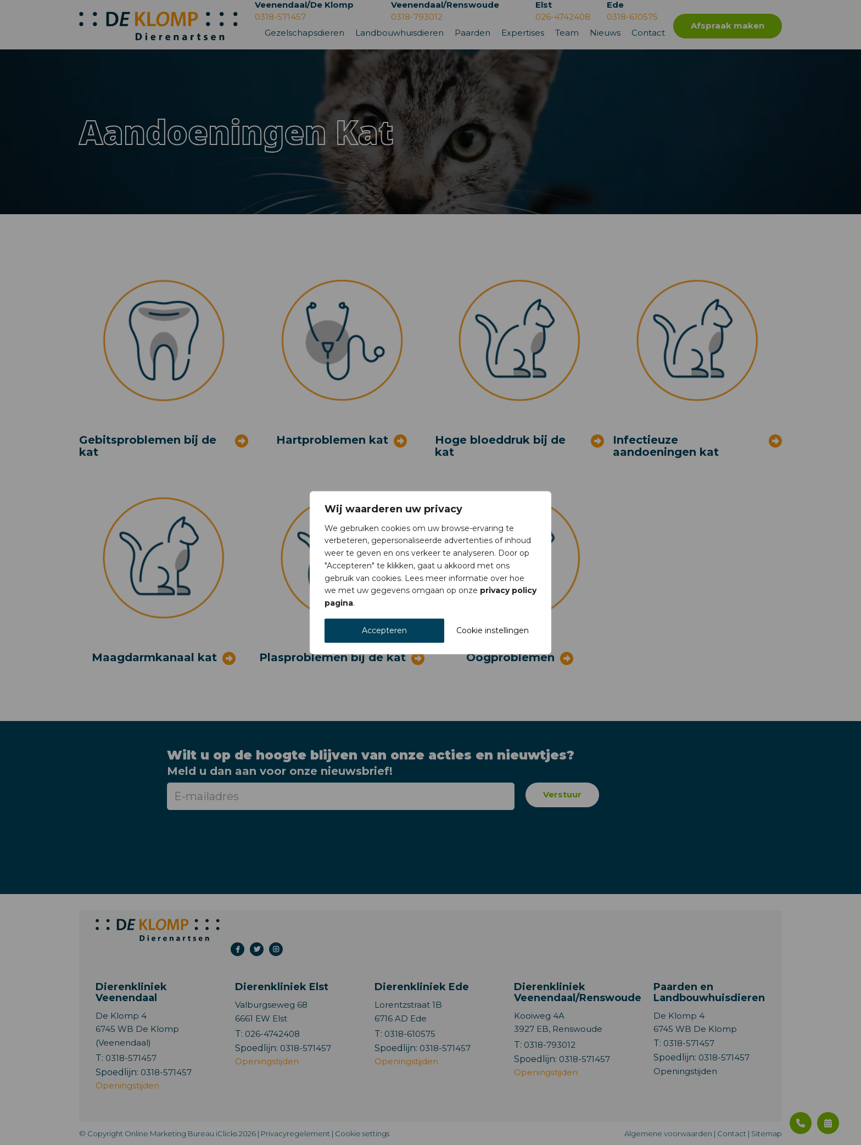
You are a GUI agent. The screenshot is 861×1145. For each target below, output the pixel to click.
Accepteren (384, 630)
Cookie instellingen (492, 630)
